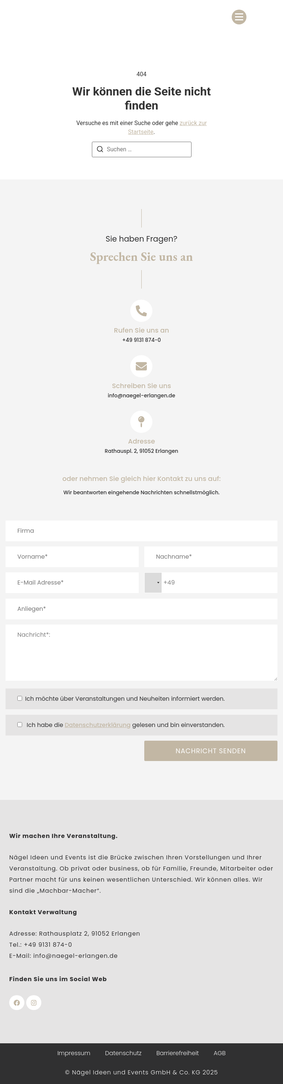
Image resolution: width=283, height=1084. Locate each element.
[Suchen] (100, 150)
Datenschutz (123, 1053)
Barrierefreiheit (177, 1053)
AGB (220, 1053)
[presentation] (62, 755)
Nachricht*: (141, 653)
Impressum (73, 1053)
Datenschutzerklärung (98, 725)
